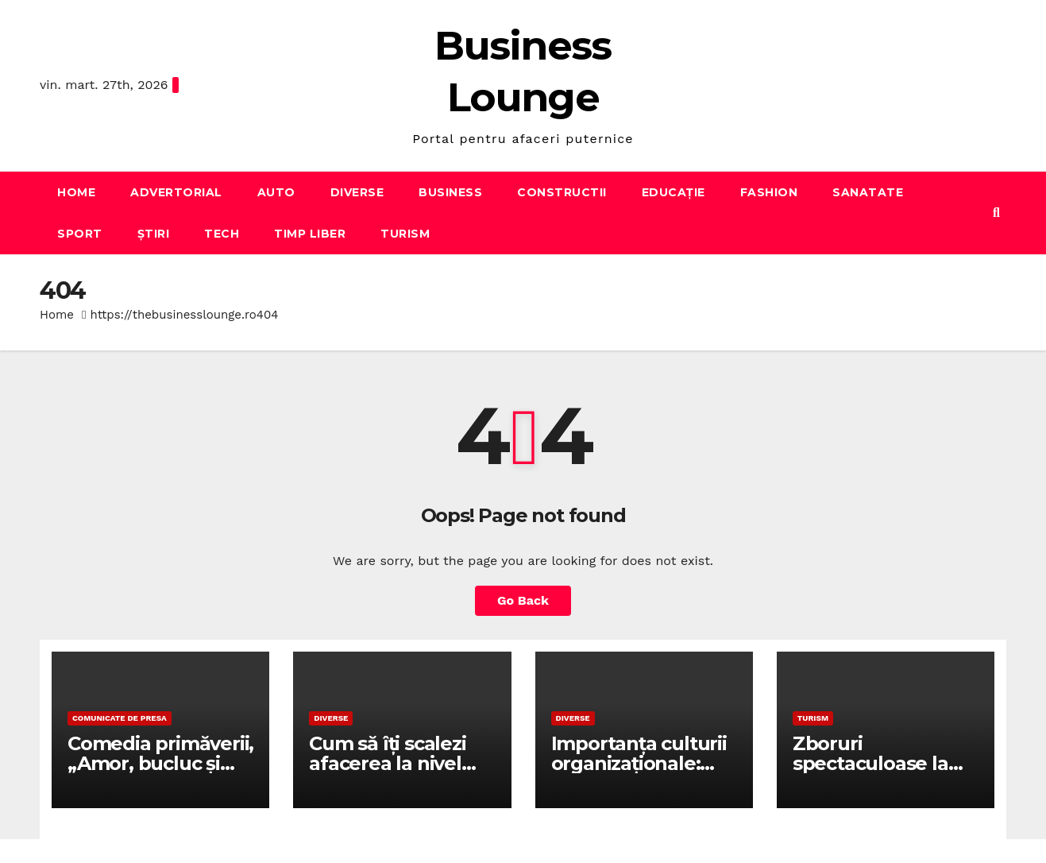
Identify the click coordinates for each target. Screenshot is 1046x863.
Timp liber (309, 233)
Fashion (769, 192)
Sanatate (867, 192)
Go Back (523, 600)
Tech (221, 233)
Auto (276, 192)
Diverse (357, 192)
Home (76, 192)
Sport (79, 233)
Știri (153, 233)
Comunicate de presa (119, 718)
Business (450, 192)
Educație (673, 192)
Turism (405, 233)
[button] (996, 212)
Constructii (562, 192)
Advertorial (176, 192)
